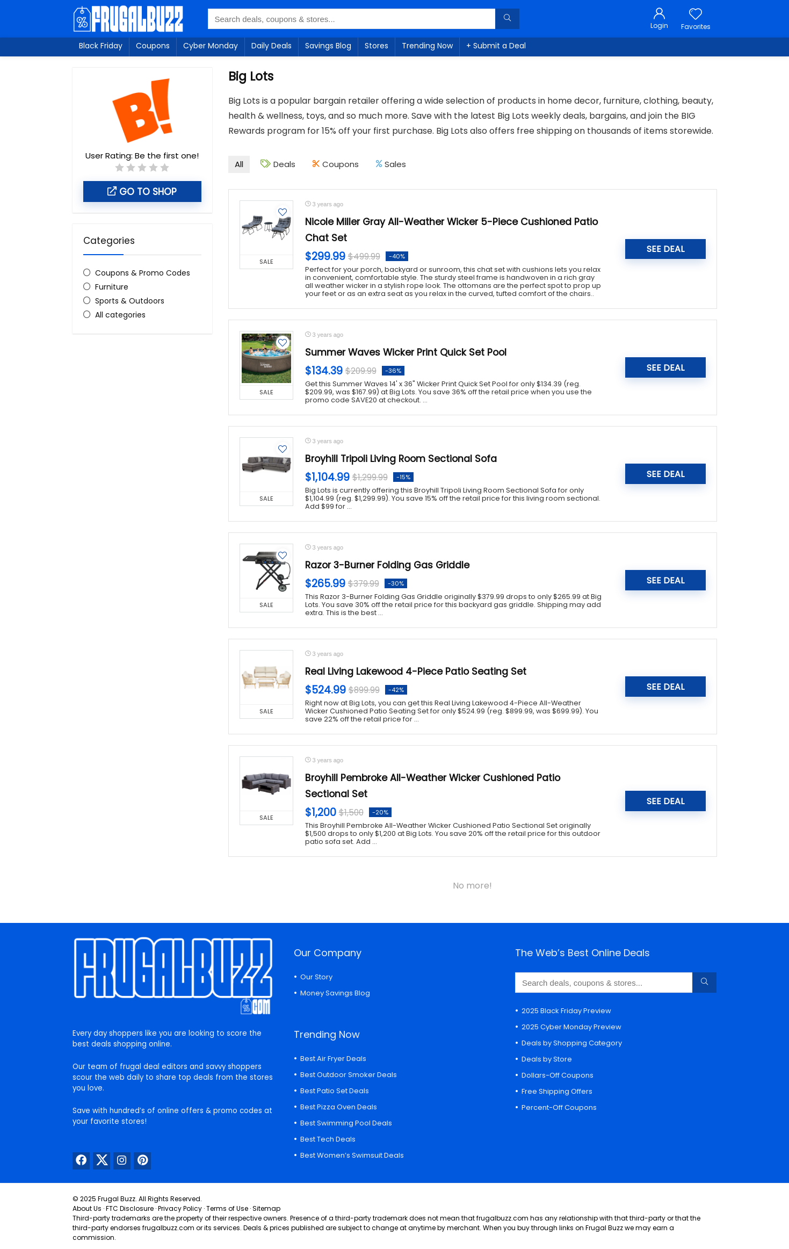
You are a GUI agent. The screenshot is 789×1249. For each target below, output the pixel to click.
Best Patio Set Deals (334, 1091)
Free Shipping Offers (557, 1091)
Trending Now (427, 45)
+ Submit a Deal (496, 45)
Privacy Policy (180, 1208)
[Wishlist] (695, 15)
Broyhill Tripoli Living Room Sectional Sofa (401, 458)
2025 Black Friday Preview (566, 1011)
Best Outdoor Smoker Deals (348, 1075)
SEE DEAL (665, 249)
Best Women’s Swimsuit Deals (352, 1155)
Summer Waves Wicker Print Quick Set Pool (405, 352)
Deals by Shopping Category (572, 1043)
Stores (376, 45)
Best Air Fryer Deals (333, 1058)
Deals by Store (547, 1059)
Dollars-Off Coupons (557, 1075)
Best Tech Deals (328, 1139)
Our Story (316, 977)
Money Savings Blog (335, 993)
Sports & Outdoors (129, 300)
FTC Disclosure (130, 1208)
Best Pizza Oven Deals (338, 1107)
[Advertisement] (142, 521)
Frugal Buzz (116, 1198)
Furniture (111, 286)
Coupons (153, 45)
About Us (87, 1208)
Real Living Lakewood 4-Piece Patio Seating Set (415, 671)
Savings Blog (328, 45)
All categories (120, 314)
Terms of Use (227, 1208)
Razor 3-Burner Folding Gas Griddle (387, 565)
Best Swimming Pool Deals (346, 1123)
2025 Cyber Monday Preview (571, 1027)
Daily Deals (271, 45)
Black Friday (100, 45)
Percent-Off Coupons (559, 1107)
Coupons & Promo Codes (142, 273)
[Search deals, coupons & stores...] (507, 19)
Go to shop (142, 191)
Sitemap (266, 1208)
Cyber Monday (210, 45)
